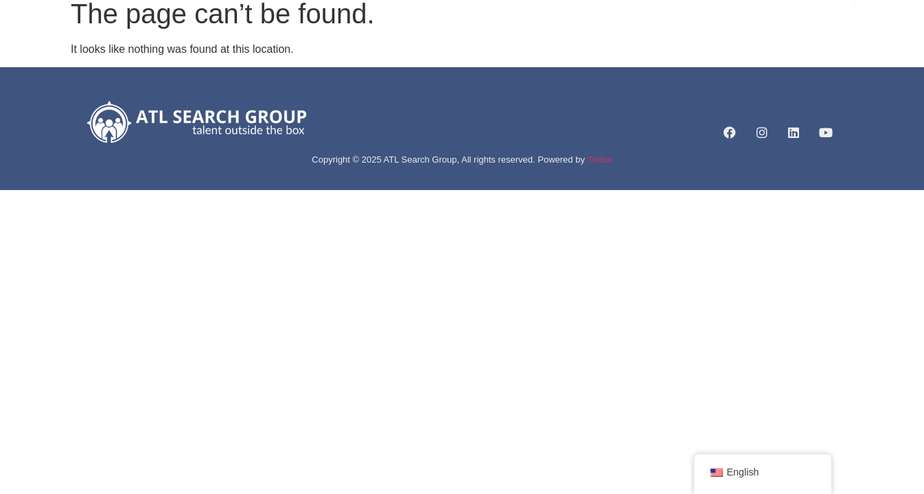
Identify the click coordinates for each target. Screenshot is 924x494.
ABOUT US (354, 51)
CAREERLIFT (595, 51)
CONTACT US (676, 51)
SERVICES (430, 51)
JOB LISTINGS (512, 51)
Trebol (599, 159)
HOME (295, 51)
